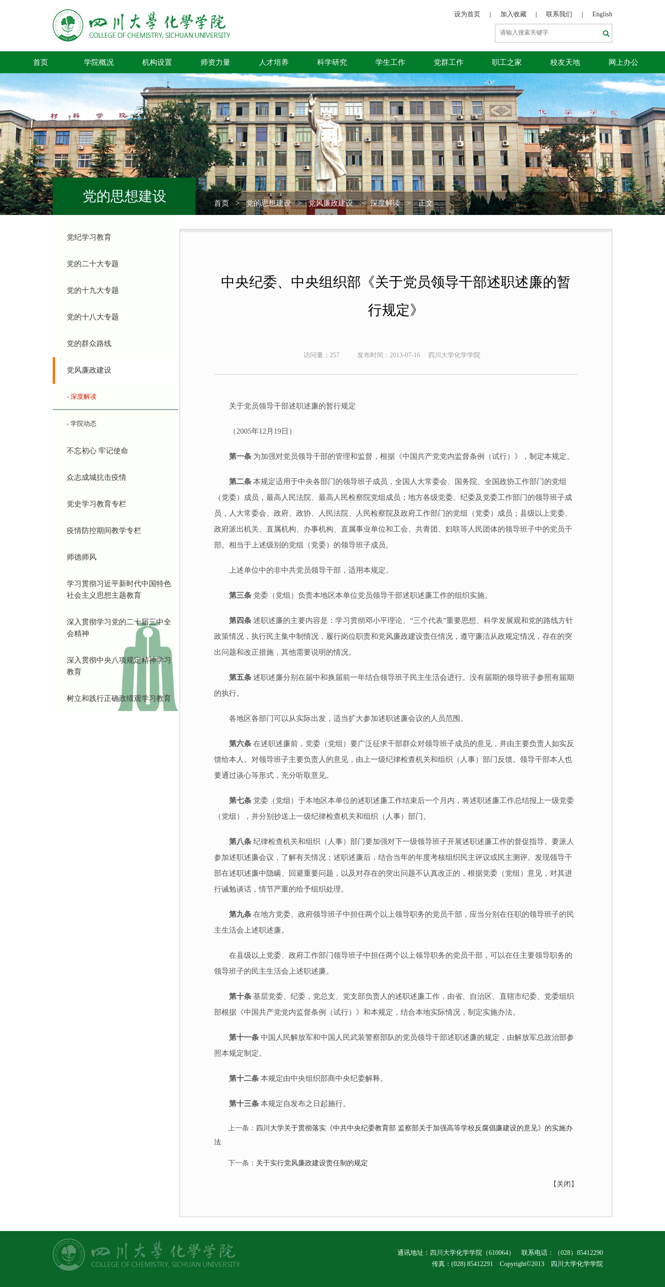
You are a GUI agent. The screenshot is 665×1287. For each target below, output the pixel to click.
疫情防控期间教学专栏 (104, 530)
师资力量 (215, 62)
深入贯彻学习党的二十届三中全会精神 (119, 627)
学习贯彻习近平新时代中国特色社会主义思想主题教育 (119, 589)
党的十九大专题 (93, 290)
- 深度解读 (82, 396)
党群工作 (449, 62)
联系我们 (559, 14)
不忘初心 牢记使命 (97, 451)
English (602, 14)
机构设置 (157, 62)
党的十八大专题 (93, 317)
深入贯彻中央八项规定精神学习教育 (119, 666)
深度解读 (385, 203)
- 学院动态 (82, 423)
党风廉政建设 (330, 203)
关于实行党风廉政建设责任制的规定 (312, 1163)
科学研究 (332, 62)
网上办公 (623, 62)
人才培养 (274, 62)
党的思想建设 (268, 203)
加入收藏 (513, 14)
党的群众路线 (89, 343)
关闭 (564, 1184)
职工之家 (507, 62)
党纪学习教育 (89, 237)
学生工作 (390, 62)
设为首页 (467, 14)
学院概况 (99, 62)
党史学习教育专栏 (96, 504)
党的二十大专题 (93, 264)
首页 (40, 62)
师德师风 (82, 557)
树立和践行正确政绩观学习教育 (119, 698)
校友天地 (565, 62)
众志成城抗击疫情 (96, 477)
